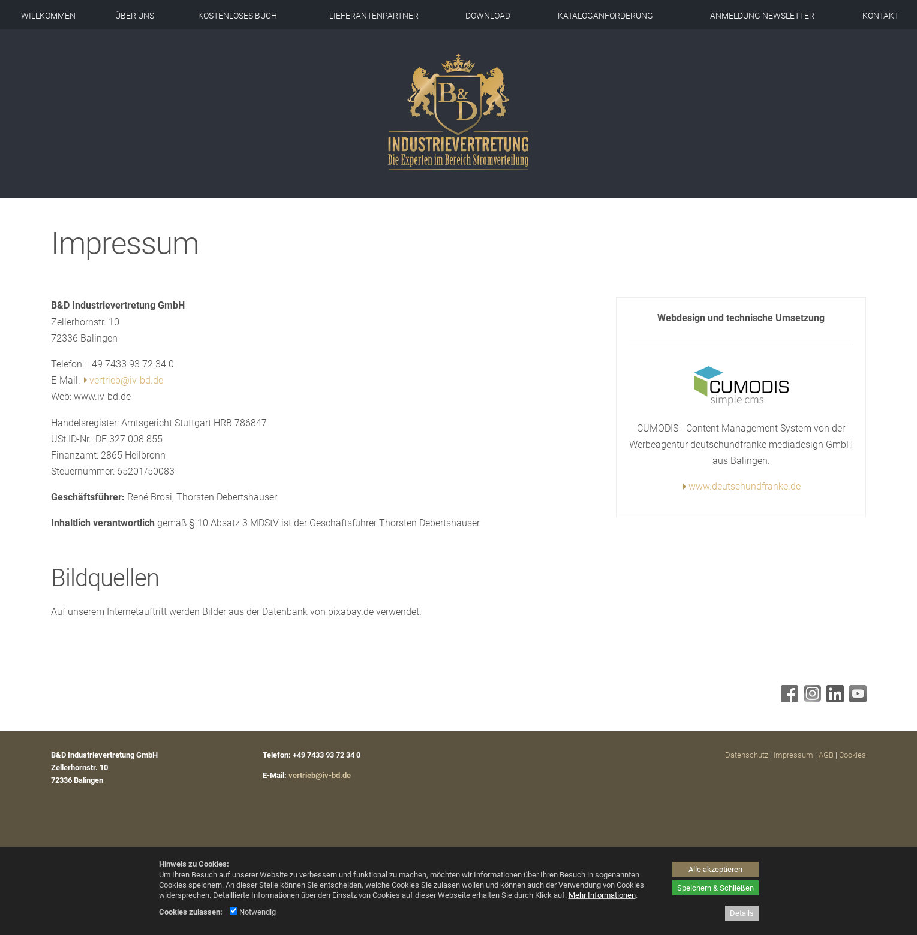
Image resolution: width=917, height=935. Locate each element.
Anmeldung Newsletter (762, 15)
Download (487, 15)
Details (742, 913)
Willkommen (48, 15)
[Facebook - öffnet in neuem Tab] (788, 699)
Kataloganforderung (605, 15)
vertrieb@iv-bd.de (126, 380)
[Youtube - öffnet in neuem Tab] (856, 699)
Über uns (134, 15)
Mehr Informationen (602, 895)
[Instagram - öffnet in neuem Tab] (811, 699)
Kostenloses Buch (237, 15)
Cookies (852, 754)
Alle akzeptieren (715, 869)
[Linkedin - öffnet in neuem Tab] (833, 699)
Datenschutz (746, 754)
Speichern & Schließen (715, 887)
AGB (826, 754)
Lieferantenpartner (374, 15)
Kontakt (880, 15)
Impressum (793, 754)
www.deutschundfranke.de (744, 486)
